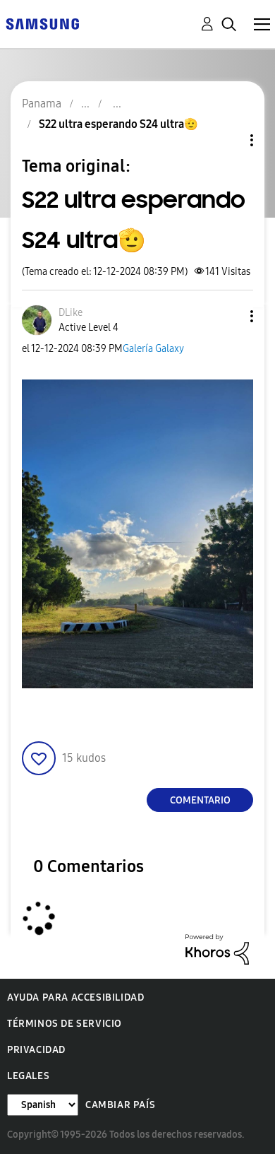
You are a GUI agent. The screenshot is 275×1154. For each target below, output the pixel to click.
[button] (228, 316)
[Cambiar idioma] (42, 1105)
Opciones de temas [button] (227, 140)
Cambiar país (120, 1105)
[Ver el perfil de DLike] (70, 313)
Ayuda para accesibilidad (75, 997)
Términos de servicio (64, 1024)
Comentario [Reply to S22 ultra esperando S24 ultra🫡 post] (200, 800)
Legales (28, 1076)
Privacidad (36, 1050)
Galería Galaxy (153, 349)
